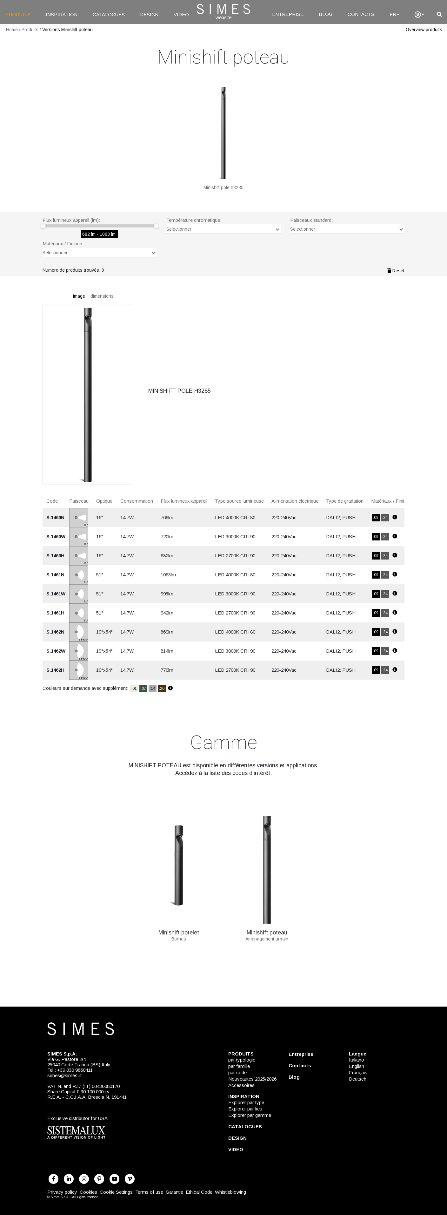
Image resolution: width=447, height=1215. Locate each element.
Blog (294, 1077)
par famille (239, 1066)
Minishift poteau (266, 930)
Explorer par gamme (249, 1115)
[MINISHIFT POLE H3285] (223, 136)
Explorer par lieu (245, 1108)
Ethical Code (199, 1192)
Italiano (356, 1059)
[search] (439, 14)
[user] (419, 14)
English (356, 1066)
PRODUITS (17, 14)
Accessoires (241, 1085)
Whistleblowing (230, 1192)
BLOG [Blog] (325, 14)
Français (358, 1072)
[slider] (43, 226)
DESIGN (149, 14)
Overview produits (424, 29)
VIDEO (181, 14)
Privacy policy (62, 1192)
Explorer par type (246, 1102)
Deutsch (357, 1079)
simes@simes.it (64, 1075)
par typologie (241, 1059)
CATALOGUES (109, 14)
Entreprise (301, 1054)
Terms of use (149, 1192)
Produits (30, 29)
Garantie (174, 1192)
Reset (395, 270)
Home (12, 29)
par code (237, 1072)
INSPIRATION (61, 14)
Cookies (88, 1192)
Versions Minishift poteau (67, 29)
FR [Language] (394, 14)
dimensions (102, 296)
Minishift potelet (178, 930)
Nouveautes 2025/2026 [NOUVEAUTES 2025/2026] (252, 1079)
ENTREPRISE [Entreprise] (288, 14)
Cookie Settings (116, 1192)
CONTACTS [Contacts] (361, 14)
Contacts (300, 1065)
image (79, 296)
